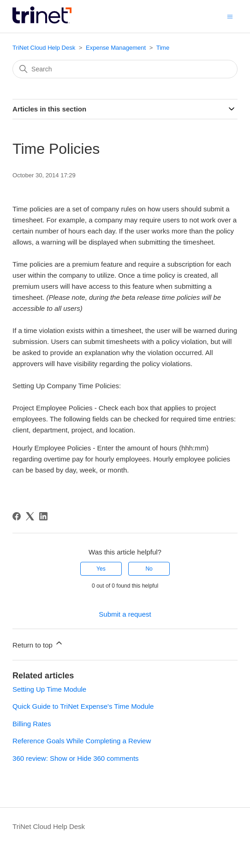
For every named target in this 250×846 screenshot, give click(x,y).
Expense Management (116, 47)
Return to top (38, 643)
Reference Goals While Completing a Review (81, 741)
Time (162, 47)
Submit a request (125, 614)
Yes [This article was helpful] (101, 569)
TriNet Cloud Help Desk (44, 47)
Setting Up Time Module (49, 689)
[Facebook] (16, 516)
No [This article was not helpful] (148, 569)
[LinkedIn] (43, 516)
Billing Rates (31, 724)
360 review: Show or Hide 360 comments (75, 758)
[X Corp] (30, 516)
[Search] (125, 69)
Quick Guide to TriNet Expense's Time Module (83, 706)
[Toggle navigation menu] (230, 16)
